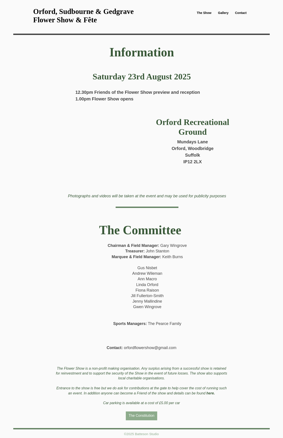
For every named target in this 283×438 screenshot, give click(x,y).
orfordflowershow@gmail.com (150, 348)
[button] (204, 13)
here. (211, 393)
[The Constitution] (141, 415)
